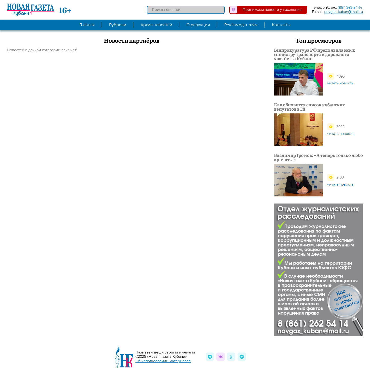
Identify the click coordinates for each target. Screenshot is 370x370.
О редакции (198, 25)
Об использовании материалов (163, 361)
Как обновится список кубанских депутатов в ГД (309, 107)
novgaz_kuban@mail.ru (343, 12)
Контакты (281, 25)
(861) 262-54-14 (350, 7)
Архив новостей (156, 25)
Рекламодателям (241, 25)
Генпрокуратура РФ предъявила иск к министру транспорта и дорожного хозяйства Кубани (314, 54)
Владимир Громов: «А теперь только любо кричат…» (318, 157)
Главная (87, 25)
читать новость (340, 83)
